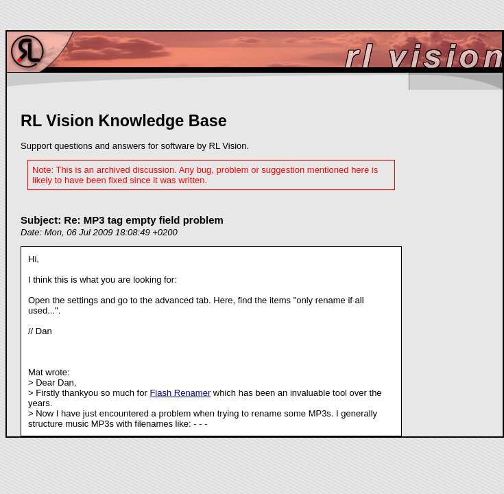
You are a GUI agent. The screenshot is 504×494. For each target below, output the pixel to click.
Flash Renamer (180, 393)
